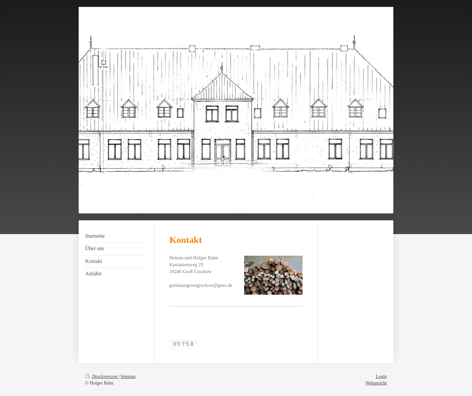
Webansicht (376, 383)
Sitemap (128, 376)
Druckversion (101, 376)
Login (381, 376)
